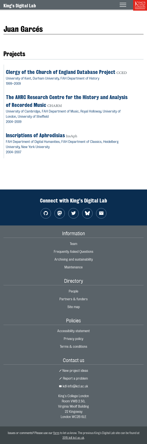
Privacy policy (73, 339)
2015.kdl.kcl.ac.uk (73, 437)
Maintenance (73, 267)
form (56, 433)
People (73, 291)
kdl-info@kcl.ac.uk (73, 386)
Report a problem (73, 378)
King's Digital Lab (19, 5)
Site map (73, 307)
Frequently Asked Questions (73, 252)
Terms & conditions (73, 346)
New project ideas (73, 371)
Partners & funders (73, 299)
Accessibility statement (73, 331)
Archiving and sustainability (73, 259)
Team (73, 244)
